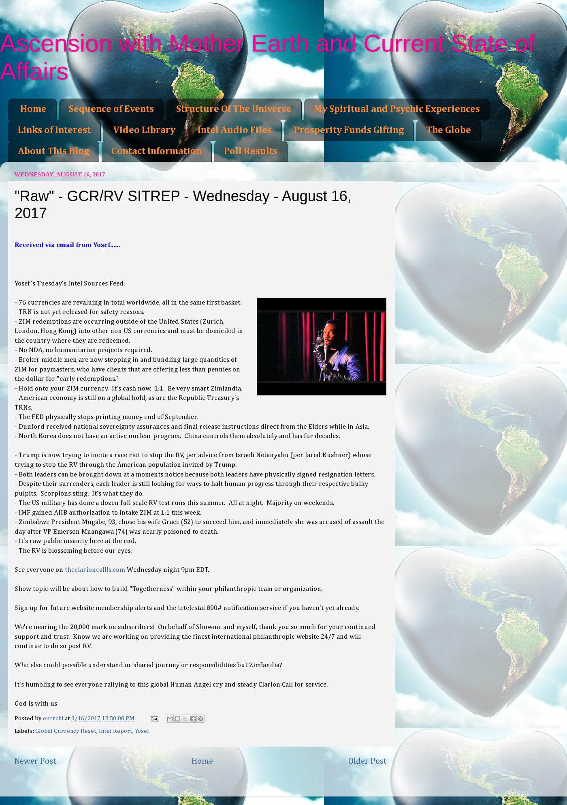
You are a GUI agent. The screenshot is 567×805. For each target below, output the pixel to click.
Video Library (144, 130)
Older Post (367, 761)
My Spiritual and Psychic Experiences (397, 109)
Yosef (142, 731)
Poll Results (250, 151)
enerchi (54, 718)
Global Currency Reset (65, 731)
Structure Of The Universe (234, 109)
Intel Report (115, 731)
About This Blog (53, 151)
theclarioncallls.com (95, 570)
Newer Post (35, 761)
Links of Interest (54, 130)
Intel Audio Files (235, 130)
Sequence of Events (111, 109)
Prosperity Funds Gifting (349, 130)
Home (33, 109)
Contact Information (156, 151)
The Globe (448, 130)
